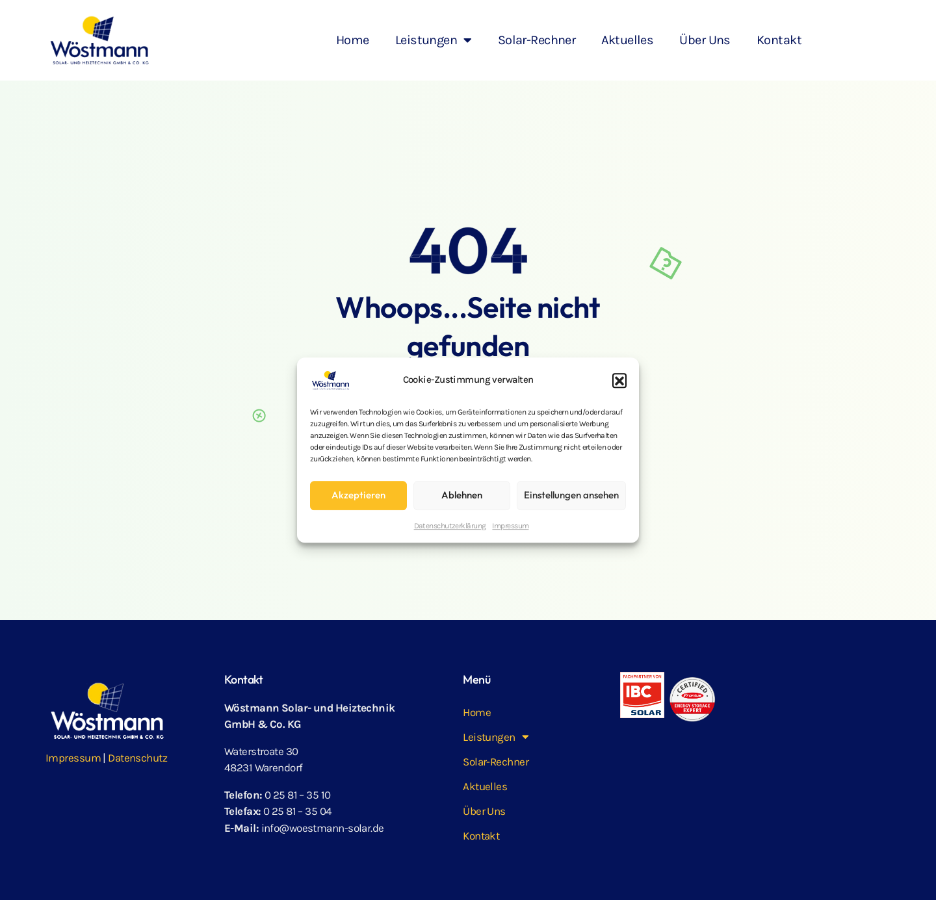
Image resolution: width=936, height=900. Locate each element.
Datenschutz (137, 757)
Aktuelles (627, 39)
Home (352, 39)
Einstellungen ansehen (571, 495)
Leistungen (433, 40)
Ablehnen (461, 495)
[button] (619, 380)
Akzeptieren (358, 495)
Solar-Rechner (537, 39)
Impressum (510, 525)
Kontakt (779, 39)
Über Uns (705, 39)
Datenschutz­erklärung (450, 525)
